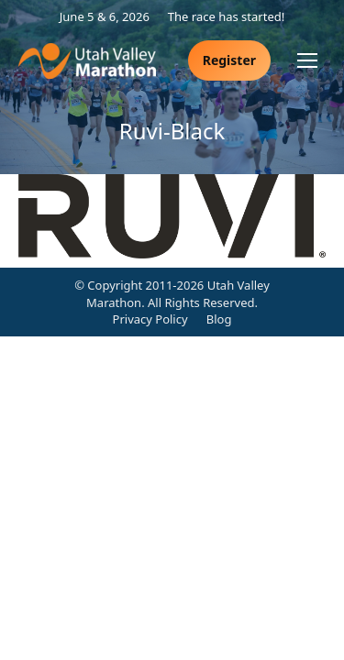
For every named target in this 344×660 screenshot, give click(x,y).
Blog (219, 319)
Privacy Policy (150, 319)
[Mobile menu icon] (307, 60)
